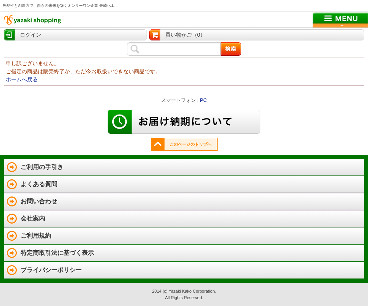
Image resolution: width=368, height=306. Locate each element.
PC (203, 100)
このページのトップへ (190, 144)
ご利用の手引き (42, 167)
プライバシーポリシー (51, 270)
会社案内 (33, 218)
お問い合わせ (39, 201)
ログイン (30, 35)
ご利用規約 (36, 235)
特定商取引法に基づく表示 (57, 253)
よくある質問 (39, 184)
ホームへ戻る (22, 79)
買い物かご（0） (185, 35)
